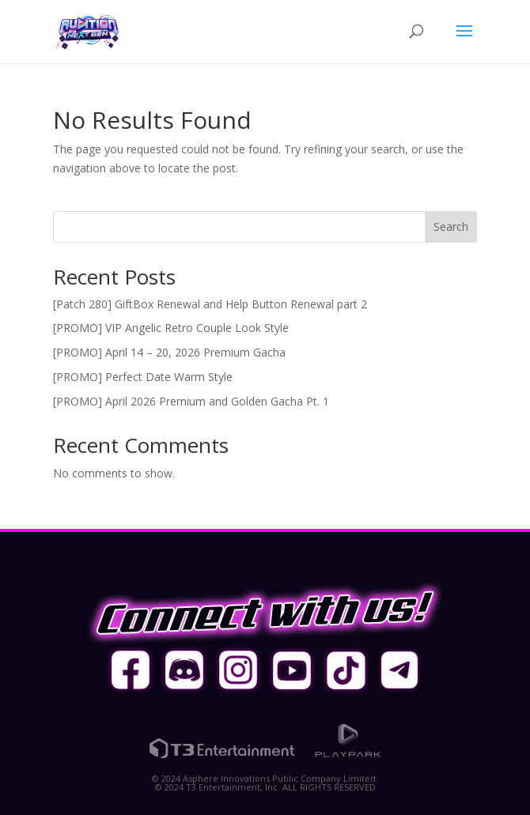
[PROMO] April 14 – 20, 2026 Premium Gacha (169, 352)
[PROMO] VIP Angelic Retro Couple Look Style (171, 327)
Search (450, 226)
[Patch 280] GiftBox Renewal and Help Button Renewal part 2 (210, 303)
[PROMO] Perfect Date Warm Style (143, 376)
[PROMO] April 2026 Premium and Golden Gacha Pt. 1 (191, 401)
